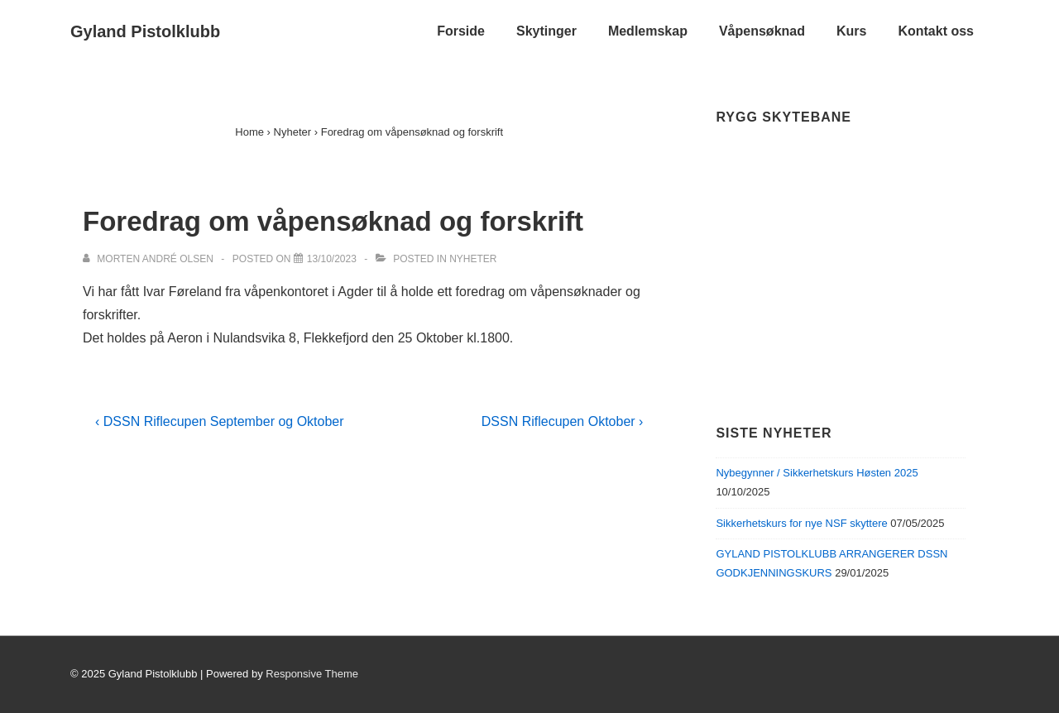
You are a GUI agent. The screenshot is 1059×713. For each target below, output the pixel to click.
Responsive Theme (312, 674)
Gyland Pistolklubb (145, 31)
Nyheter (472, 259)
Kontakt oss (936, 31)
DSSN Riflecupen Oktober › (563, 421)
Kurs (851, 31)
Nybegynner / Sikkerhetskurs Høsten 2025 (817, 473)
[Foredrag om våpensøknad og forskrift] (332, 259)
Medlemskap (648, 31)
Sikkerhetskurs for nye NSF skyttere (801, 523)
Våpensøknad (762, 31)
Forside (461, 31)
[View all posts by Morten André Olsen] (149, 259)
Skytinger (546, 31)
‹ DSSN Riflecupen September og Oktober (219, 421)
